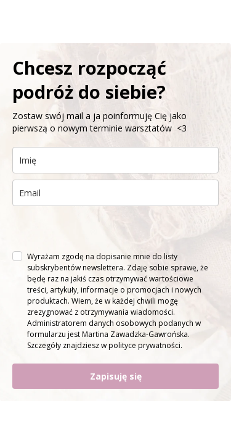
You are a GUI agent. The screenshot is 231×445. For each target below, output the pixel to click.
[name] (115, 160)
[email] (115, 193)
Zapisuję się (116, 376)
